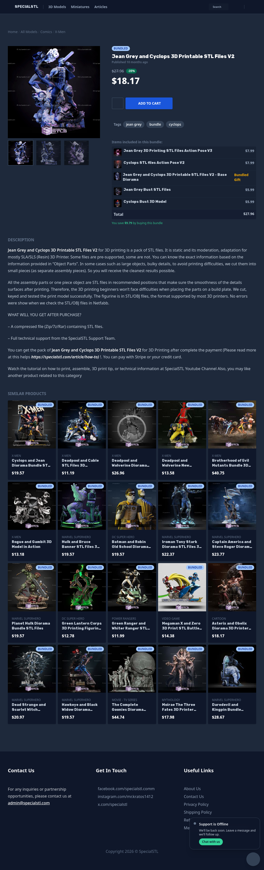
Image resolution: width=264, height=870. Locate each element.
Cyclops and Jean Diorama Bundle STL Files (31, 463)
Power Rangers (124, 618)
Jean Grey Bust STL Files (147, 190)
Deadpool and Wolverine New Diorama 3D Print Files (178, 463)
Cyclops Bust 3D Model (145, 202)
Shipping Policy (198, 812)
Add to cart (149, 103)
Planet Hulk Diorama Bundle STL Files (31, 625)
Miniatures (80, 6)
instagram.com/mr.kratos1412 (125, 796)
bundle (155, 124)
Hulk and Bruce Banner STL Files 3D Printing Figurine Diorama (81, 544)
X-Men (60, 31)
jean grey (133, 124)
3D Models (57, 6)
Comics (46, 31)
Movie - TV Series (124, 700)
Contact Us (194, 796)
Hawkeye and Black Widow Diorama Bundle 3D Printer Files (80, 707)
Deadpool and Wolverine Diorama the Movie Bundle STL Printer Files (129, 463)
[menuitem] (20, 153)
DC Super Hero (123, 537)
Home (13, 31)
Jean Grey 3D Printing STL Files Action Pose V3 (168, 151)
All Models (29, 31)
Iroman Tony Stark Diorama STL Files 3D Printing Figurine (182, 544)
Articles (100, 6)
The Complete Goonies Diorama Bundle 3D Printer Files (129, 707)
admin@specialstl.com (29, 803)
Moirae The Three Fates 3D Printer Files (178, 707)
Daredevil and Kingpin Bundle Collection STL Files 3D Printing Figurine (231, 707)
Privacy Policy (196, 804)
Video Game (171, 618)
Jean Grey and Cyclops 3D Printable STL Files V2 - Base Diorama (175, 177)
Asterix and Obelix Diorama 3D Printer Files (230, 626)
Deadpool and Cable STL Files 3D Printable (80, 463)
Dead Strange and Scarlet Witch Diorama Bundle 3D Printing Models (30, 707)
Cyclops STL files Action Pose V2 (154, 163)
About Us (192, 788)
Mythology (171, 700)
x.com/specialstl (112, 804)
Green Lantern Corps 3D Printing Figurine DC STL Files (82, 626)
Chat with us (211, 842)
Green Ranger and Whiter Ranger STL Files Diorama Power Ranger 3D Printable (131, 626)
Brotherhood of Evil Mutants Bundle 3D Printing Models (230, 463)
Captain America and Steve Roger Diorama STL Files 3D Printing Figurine (232, 544)
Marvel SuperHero (76, 537)
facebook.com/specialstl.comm (126, 788)
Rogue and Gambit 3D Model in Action (32, 544)
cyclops (175, 124)
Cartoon (219, 618)
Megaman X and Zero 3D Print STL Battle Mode (181, 626)
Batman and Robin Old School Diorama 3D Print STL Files (130, 544)
